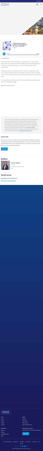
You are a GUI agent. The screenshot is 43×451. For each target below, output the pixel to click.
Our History (24, 421)
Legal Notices (15, 441)
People (2, 421)
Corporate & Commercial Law (8, 180)
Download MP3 (5, 58)
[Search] (41, 4)
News (2, 436)
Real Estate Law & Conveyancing (9, 178)
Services (3, 432)
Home (2, 419)
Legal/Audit (22, 441)
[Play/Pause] (4, 53)
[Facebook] (16, 446)
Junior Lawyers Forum (27, 424)
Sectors (2, 430)
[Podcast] (27, 446)
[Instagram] (20, 446)
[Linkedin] (23, 446)
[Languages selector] (39, 1)
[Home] (5, 4)
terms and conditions (31, 127)
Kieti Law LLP (25, 422)
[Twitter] (18, 446)
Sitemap (21, 443)
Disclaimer (34, 441)
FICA (39, 441)
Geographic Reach (5, 434)
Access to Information (7, 441)
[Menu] (37, 4)
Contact (3, 424)
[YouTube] (25, 446)
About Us (24, 419)
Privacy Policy (28, 441)
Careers (2, 422)
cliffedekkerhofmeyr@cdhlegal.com (25, 130)
